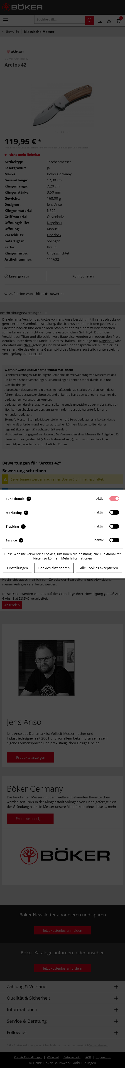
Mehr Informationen (76, 558)
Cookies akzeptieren (54, 568)
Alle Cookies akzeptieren (99, 568)
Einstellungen (17, 568)
